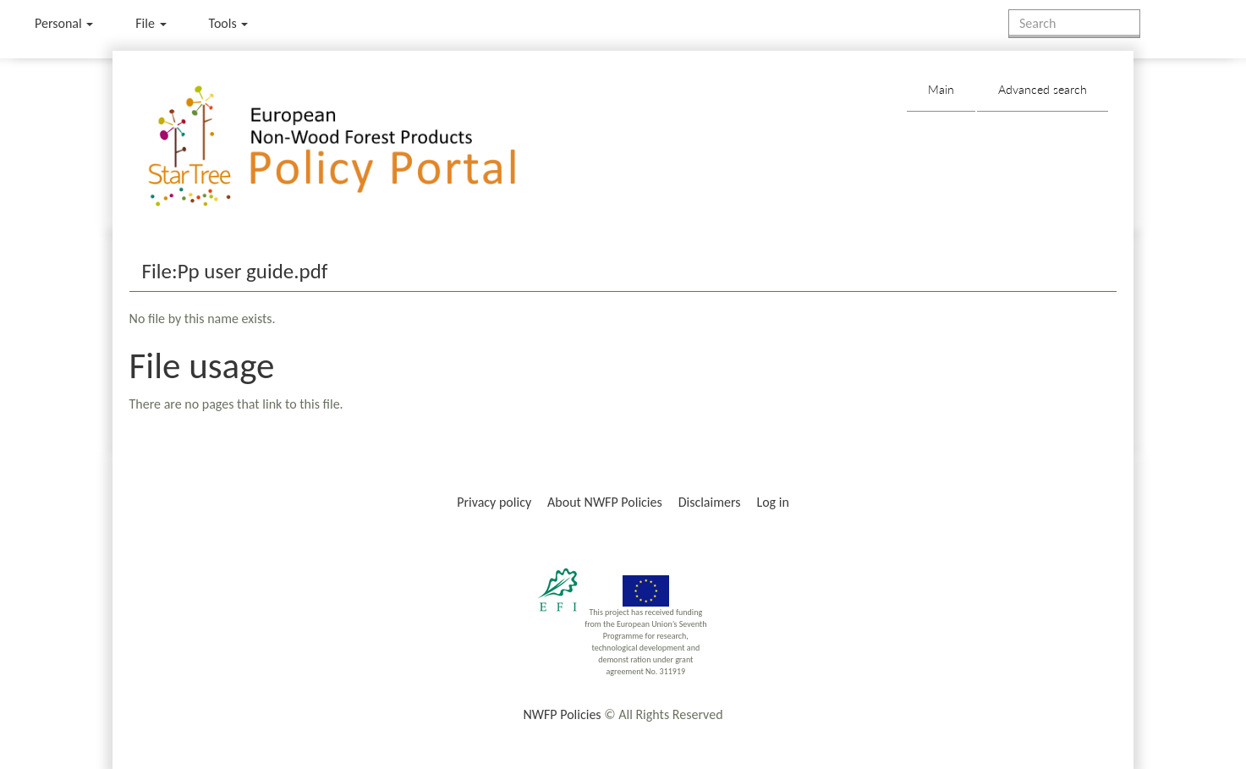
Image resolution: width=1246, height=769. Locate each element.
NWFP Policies (562, 714)
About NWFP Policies (604, 502)
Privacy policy (494, 502)
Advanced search (1042, 89)
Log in (772, 502)
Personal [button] (64, 23)
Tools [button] (229, 23)
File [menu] (150, 23)
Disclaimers (709, 502)
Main (941, 89)
